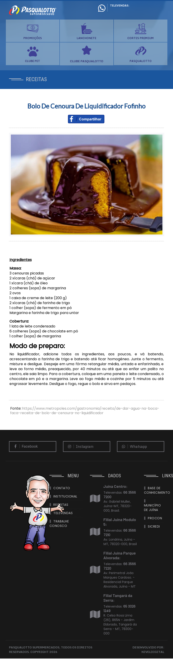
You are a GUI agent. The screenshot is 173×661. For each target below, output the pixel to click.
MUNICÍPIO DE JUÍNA (152, 507)
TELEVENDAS (63, 513)
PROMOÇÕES (32, 38)
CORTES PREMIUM (140, 38)
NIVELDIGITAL (153, 651)
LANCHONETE (86, 38)
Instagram (80, 446)
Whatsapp (133, 446)
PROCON (155, 518)
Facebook (25, 446)
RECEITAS (60, 504)
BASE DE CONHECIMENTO (154, 490)
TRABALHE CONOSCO (59, 523)
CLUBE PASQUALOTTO (86, 61)
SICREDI (154, 526)
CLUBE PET (32, 61)
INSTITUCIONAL (65, 496)
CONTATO (61, 488)
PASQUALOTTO (141, 61)
